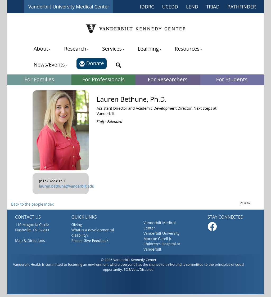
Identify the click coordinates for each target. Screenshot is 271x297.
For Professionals (103, 79)
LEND (192, 6)
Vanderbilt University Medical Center (68, 6)
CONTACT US (28, 217)
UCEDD (170, 6)
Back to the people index (32, 204)
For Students (231, 79)
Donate (91, 63)
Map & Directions (30, 240)
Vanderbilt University (161, 233)
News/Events (50, 64)
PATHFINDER (242, 6)
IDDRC (147, 6)
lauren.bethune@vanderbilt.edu (66, 186)
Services (113, 48)
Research (76, 48)
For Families (39, 79)
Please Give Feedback (90, 240)
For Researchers (167, 79)
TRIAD (213, 6)
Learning (149, 48)
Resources (188, 48)
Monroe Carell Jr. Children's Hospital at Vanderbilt (161, 244)
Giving (76, 224)
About (42, 48)
